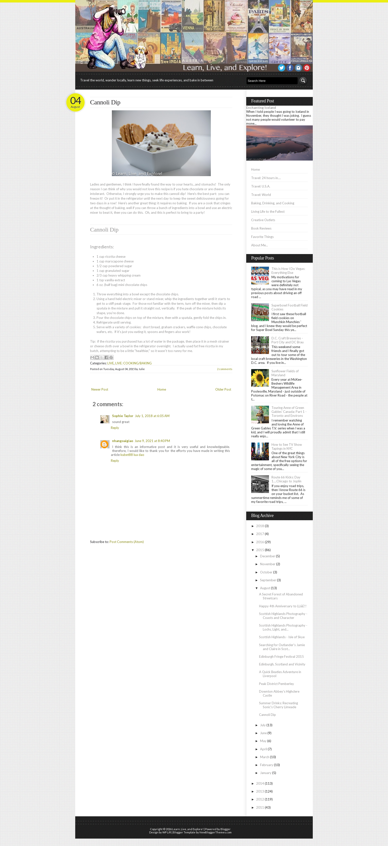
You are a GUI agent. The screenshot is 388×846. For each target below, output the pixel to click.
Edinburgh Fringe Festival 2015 (281, 656)
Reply (115, 428)
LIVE (110, 363)
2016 (260, 542)
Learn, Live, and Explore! (187, 829)
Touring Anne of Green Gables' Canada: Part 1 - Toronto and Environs (289, 412)
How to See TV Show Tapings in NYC (286, 446)
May (263, 741)
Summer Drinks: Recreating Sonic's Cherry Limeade (278, 705)
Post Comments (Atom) (127, 542)
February (266, 765)
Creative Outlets (263, 220)
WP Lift (166, 832)
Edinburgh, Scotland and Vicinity (282, 664)
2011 (260, 807)
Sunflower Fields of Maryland (285, 373)
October (266, 572)
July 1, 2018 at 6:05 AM (152, 416)
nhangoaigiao (122, 441)
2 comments (224, 369)
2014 (260, 783)
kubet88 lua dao (132, 455)
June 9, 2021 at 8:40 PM (152, 441)
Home (161, 389)
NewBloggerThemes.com (215, 832)
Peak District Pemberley (276, 684)
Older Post (223, 389)
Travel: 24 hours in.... (266, 178)
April (263, 749)
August (265, 588)
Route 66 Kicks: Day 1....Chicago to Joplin (286, 479)
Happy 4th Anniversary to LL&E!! (283, 606)
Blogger (225, 829)
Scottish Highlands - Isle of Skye (282, 637)
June (263, 733)
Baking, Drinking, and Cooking (272, 203)
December (267, 556)
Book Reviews (261, 228)
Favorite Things (262, 237)
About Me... (259, 245)
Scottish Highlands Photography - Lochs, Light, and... (283, 627)
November (267, 564)
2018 (260, 526)
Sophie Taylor (122, 416)
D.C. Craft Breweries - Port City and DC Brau (287, 340)
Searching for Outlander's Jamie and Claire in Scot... (282, 647)
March (264, 757)
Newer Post (99, 389)
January (265, 773)
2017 (260, 534)
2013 (260, 791)
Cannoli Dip (105, 102)
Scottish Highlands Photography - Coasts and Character (283, 616)
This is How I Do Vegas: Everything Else (288, 271)
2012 (260, 799)
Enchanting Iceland (261, 108)
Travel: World (261, 195)
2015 (260, 550)
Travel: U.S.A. (260, 186)
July (263, 725)
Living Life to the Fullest (268, 211)
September (268, 580)
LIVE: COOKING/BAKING (133, 363)
